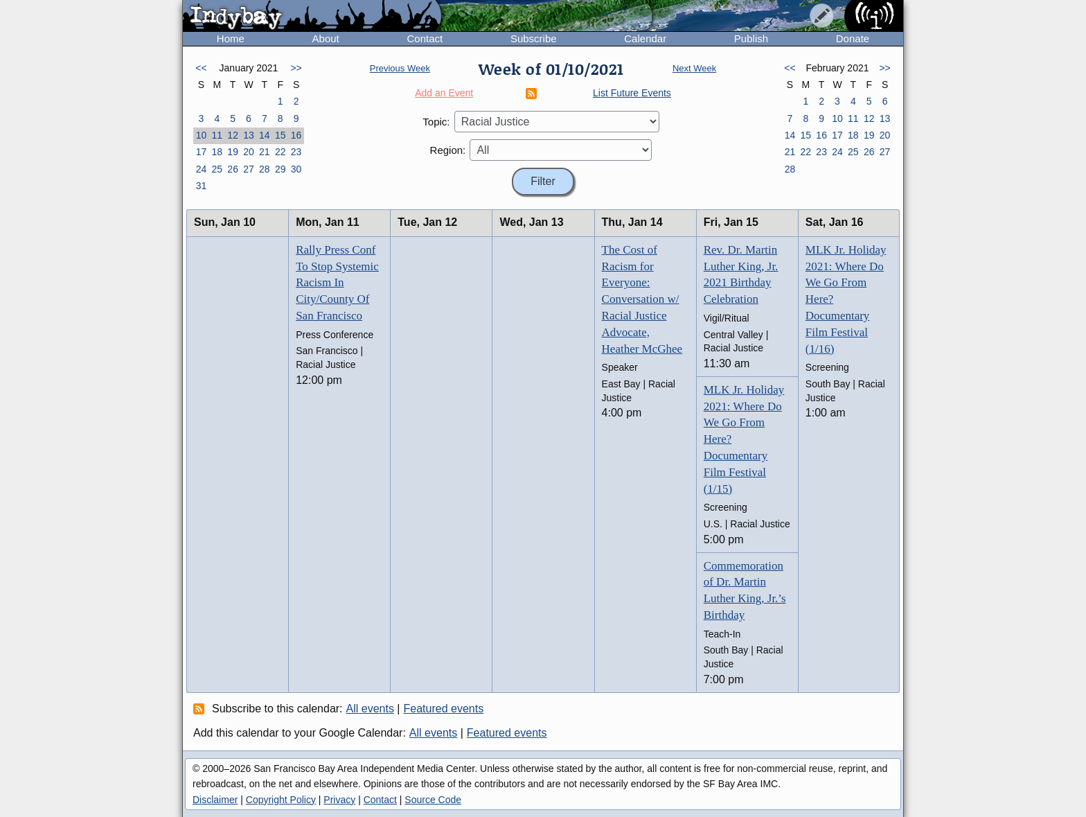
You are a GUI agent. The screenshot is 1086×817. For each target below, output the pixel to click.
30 (296, 169)
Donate (852, 38)
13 (248, 135)
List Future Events (632, 92)
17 (201, 151)
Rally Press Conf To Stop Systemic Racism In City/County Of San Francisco (337, 282)
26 (232, 169)
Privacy (339, 799)
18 (216, 151)
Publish (751, 38)
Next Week (694, 68)
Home (230, 38)
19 (232, 151)
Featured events (444, 708)
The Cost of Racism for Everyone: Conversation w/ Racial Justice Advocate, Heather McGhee (642, 299)
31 (201, 185)
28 (264, 169)
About (325, 38)
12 (232, 135)
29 (280, 169)
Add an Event (444, 92)
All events (370, 708)
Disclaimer (215, 799)
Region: (448, 150)
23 (296, 151)
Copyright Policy (281, 799)
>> (295, 67)
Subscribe (533, 38)
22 (280, 151)
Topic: (435, 122)
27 (248, 169)
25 (216, 169)
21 (264, 151)
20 (248, 151)
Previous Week (400, 68)
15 (280, 135)
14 (264, 135)
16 (296, 135)
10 (201, 135)
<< (200, 67)
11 (216, 135)
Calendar (645, 38)
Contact (425, 38)
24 (201, 169)
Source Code (432, 799)
